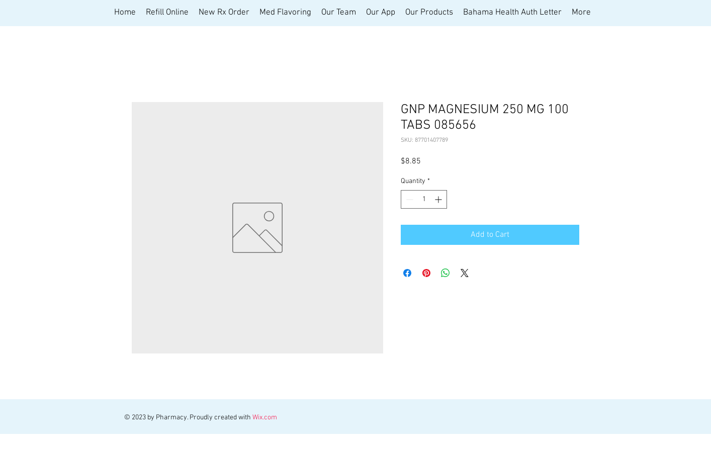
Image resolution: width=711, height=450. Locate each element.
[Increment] (439, 199)
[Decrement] (408, 199)
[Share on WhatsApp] (445, 273)
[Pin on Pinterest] (426, 273)
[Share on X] (465, 273)
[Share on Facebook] (407, 273)
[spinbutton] (424, 199)
